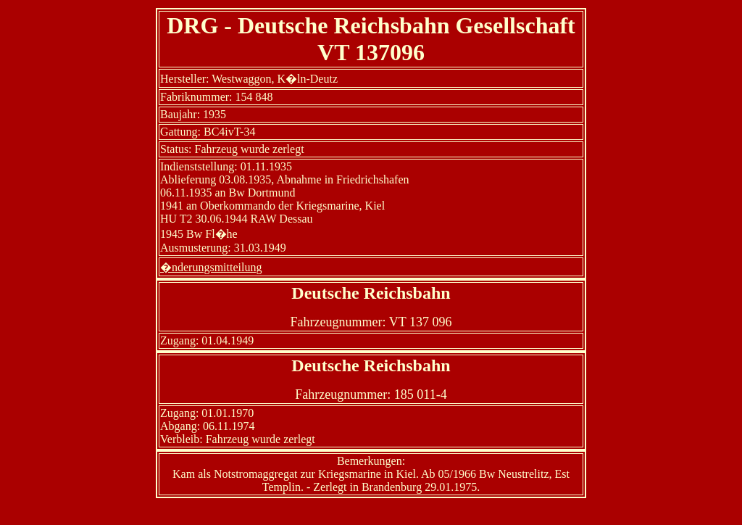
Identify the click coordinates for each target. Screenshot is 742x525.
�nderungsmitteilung (211, 267)
